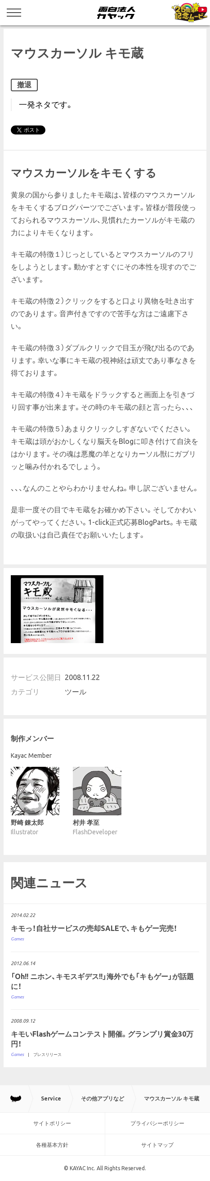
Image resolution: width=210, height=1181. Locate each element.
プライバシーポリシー (157, 1123)
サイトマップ (157, 1145)
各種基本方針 (52, 1145)
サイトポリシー (52, 1123)
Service (51, 1098)
